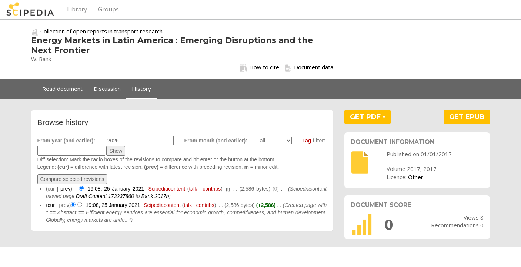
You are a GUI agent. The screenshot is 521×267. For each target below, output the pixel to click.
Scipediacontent (166, 189)
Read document (62, 88)
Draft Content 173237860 (105, 196)
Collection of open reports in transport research (101, 31)
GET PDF (367, 117)
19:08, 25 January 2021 (116, 189)
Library (77, 9)
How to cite (259, 67)
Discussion (107, 88)
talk (193, 189)
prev (65, 189)
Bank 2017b (155, 196)
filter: (314, 141)
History (141, 88)
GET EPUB (467, 117)
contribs (212, 189)
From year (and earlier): (66, 141)
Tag (307, 141)
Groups (108, 9)
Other (415, 177)
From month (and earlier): (215, 141)
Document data (309, 67)
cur (51, 205)
